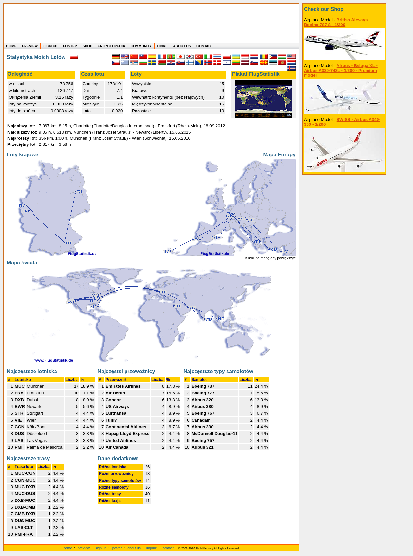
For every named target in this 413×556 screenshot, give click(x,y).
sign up (101, 548)
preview (84, 548)
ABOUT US (182, 46)
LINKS (162, 46)
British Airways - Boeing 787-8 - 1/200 (337, 22)
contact (168, 548)
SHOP (87, 46)
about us (134, 548)
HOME (11, 46)
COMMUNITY (141, 46)
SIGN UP (50, 46)
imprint (151, 548)
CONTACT (204, 46)
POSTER (70, 46)
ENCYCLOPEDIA (111, 46)
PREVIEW (30, 46)
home (68, 548)
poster (117, 548)
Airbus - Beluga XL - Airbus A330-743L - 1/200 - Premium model (341, 70)
